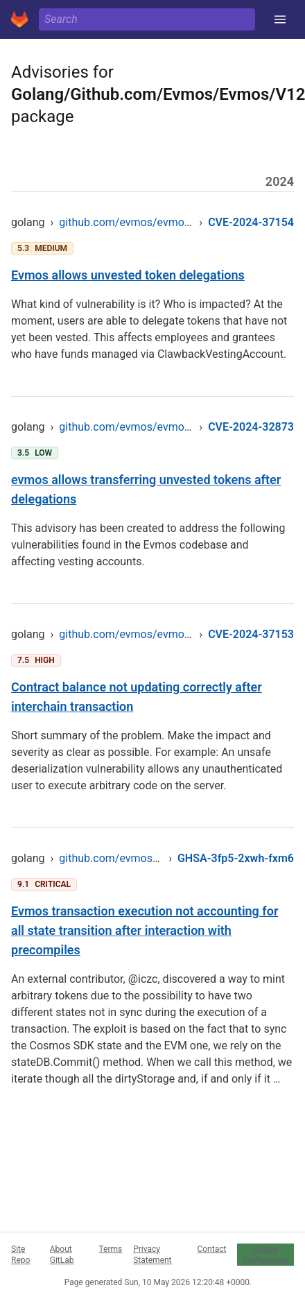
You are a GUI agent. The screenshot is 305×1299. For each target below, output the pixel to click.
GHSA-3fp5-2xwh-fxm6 (235, 858)
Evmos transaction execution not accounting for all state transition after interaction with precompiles (144, 930)
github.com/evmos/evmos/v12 (135, 222)
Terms (111, 1249)
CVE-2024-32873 (251, 426)
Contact (211, 1249)
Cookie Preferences (265, 1254)
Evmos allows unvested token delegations (128, 275)
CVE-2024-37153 (251, 634)
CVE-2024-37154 (251, 222)
